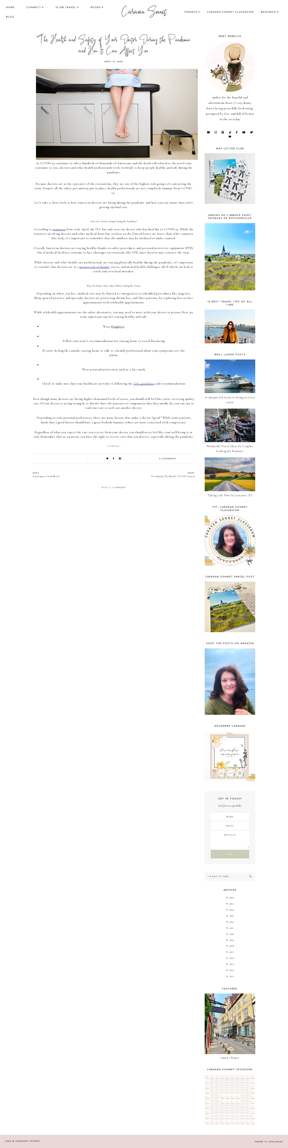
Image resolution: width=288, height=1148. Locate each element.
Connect (33, 7)
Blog (10, 17)
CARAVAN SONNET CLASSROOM (230, 12)
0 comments (167, 459)
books (96, 7)
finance (190, 12)
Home (10, 7)
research (268, 12)
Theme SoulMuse (269, 1142)
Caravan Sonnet (144, 12)
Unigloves (117, 327)
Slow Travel (66, 7)
